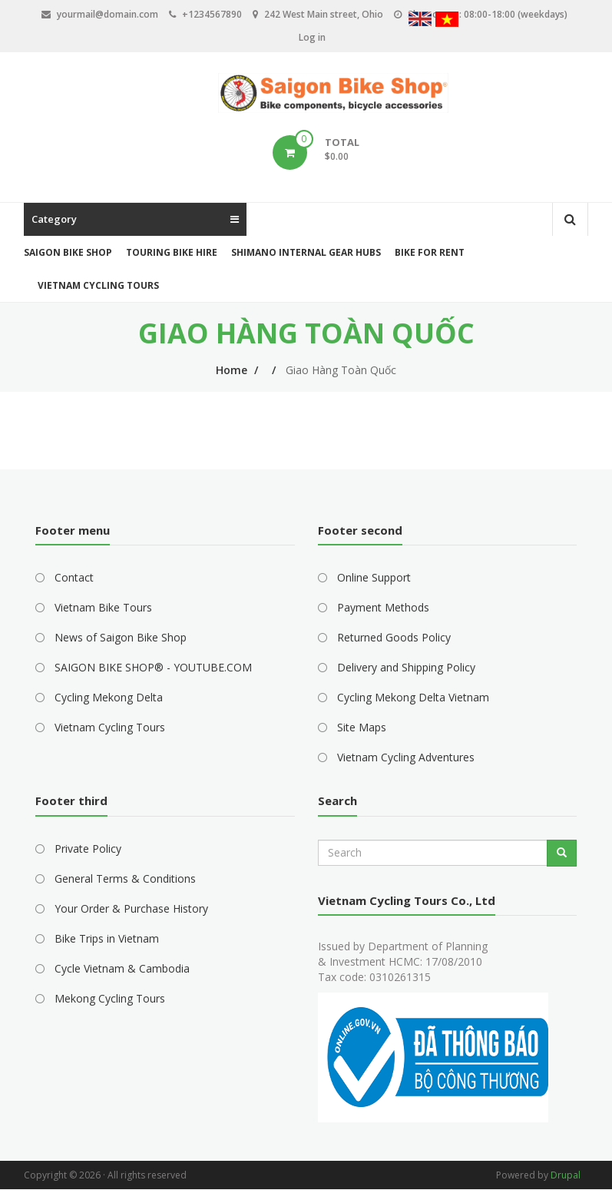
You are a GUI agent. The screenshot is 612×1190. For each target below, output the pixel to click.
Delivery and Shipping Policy (406, 667)
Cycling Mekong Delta (109, 697)
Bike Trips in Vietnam (107, 938)
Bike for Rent (430, 252)
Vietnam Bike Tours (103, 607)
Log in (312, 37)
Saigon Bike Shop (68, 252)
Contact (74, 577)
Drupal (566, 1175)
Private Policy (88, 848)
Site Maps (361, 727)
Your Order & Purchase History (131, 908)
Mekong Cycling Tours (110, 998)
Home (231, 370)
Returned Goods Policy (394, 637)
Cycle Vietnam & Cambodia (122, 968)
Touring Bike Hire (171, 252)
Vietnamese (446, 21)
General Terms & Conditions (125, 878)
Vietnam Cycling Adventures (406, 757)
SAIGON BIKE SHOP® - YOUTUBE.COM (153, 667)
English (420, 21)
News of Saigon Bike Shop (121, 637)
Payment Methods (383, 607)
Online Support (374, 577)
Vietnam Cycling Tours (98, 285)
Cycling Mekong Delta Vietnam (413, 697)
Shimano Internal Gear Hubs (306, 252)
